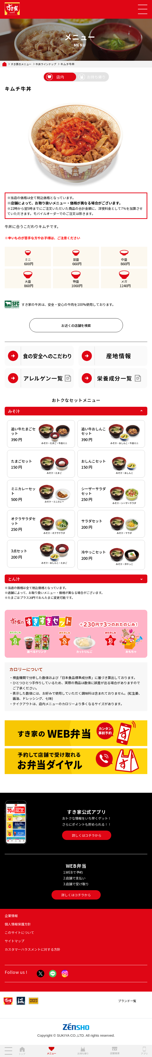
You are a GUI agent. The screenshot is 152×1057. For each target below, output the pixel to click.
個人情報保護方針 (18, 924)
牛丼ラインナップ (46, 64)
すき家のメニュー (21, 64)
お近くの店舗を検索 (76, 325)
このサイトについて (19, 932)
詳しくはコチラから (86, 835)
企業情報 (11, 915)
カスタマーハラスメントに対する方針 (32, 949)
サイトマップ (14, 941)
